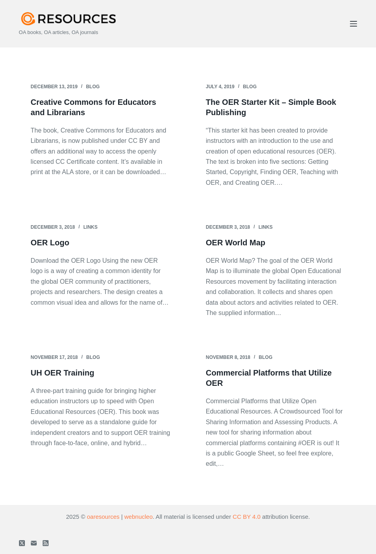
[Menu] (353, 23)
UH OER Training (62, 372)
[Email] (34, 543)
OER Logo (50, 242)
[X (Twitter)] (22, 543)
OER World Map (235, 242)
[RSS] (46, 543)
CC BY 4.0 (247, 516)
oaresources (103, 516)
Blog (93, 86)
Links (90, 227)
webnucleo (138, 516)
